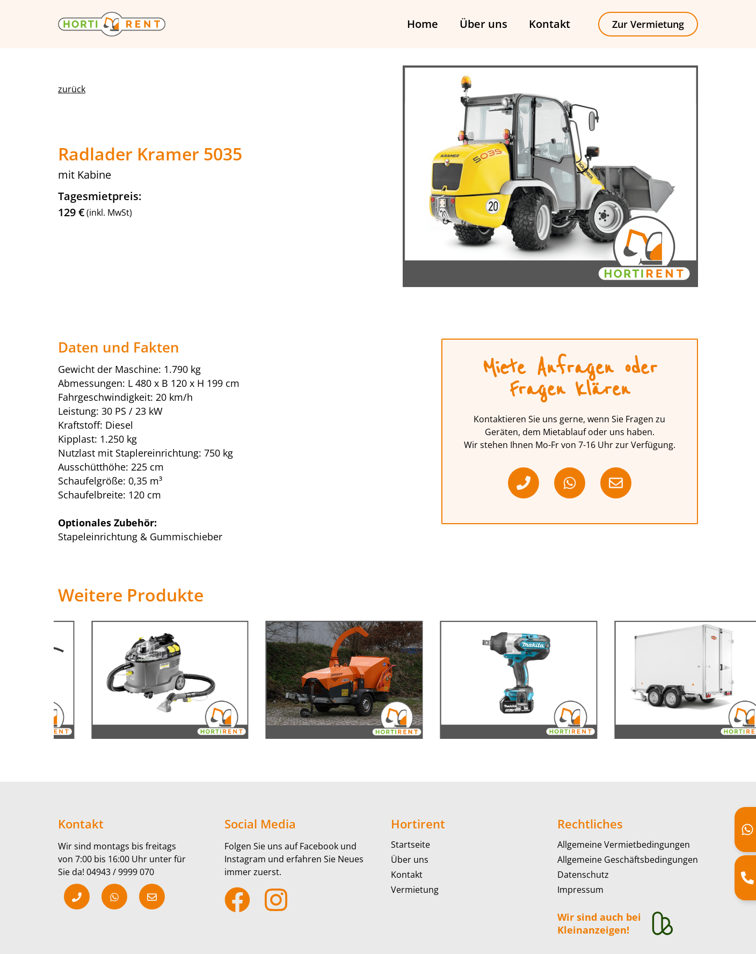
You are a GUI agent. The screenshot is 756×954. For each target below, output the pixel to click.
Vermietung (415, 890)
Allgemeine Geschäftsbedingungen (627, 859)
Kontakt (549, 24)
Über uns (483, 24)
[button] (71, 89)
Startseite (410, 844)
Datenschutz (583, 874)
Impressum (580, 890)
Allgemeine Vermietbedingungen (623, 844)
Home (422, 24)
